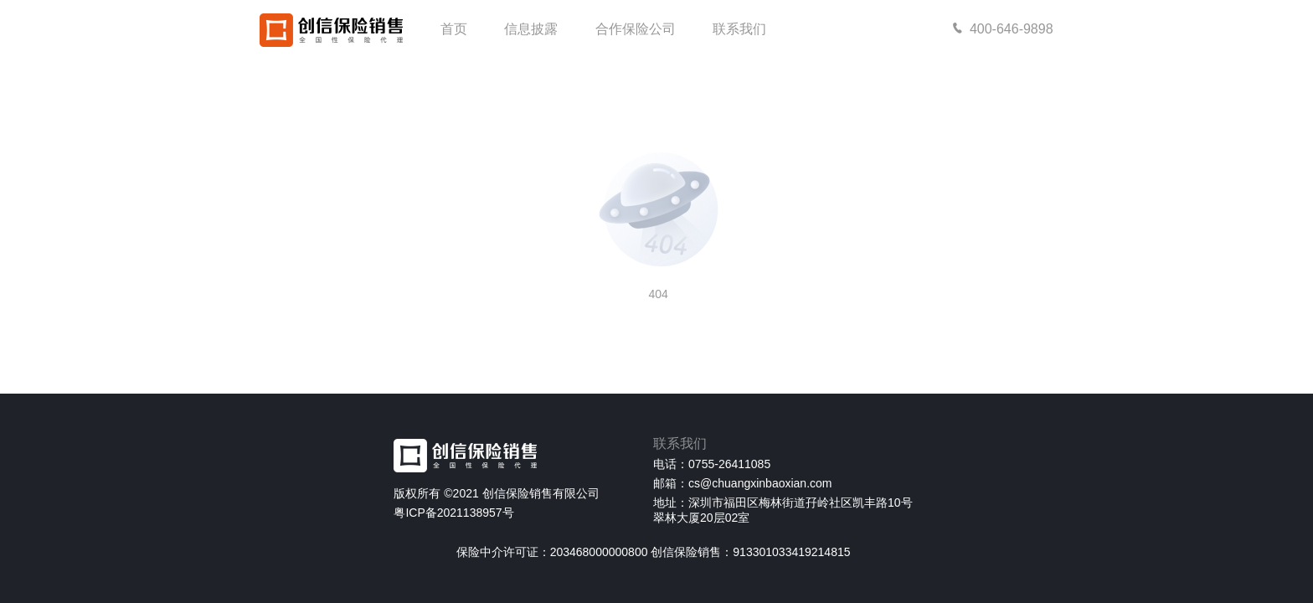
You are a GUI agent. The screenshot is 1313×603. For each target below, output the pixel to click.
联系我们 (739, 29)
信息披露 (531, 29)
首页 (453, 29)
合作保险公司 (635, 29)
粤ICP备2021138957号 (453, 512)
